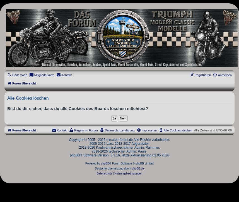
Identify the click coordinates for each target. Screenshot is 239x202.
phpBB (105, 163)
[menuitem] (41, 75)
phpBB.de (138, 168)
